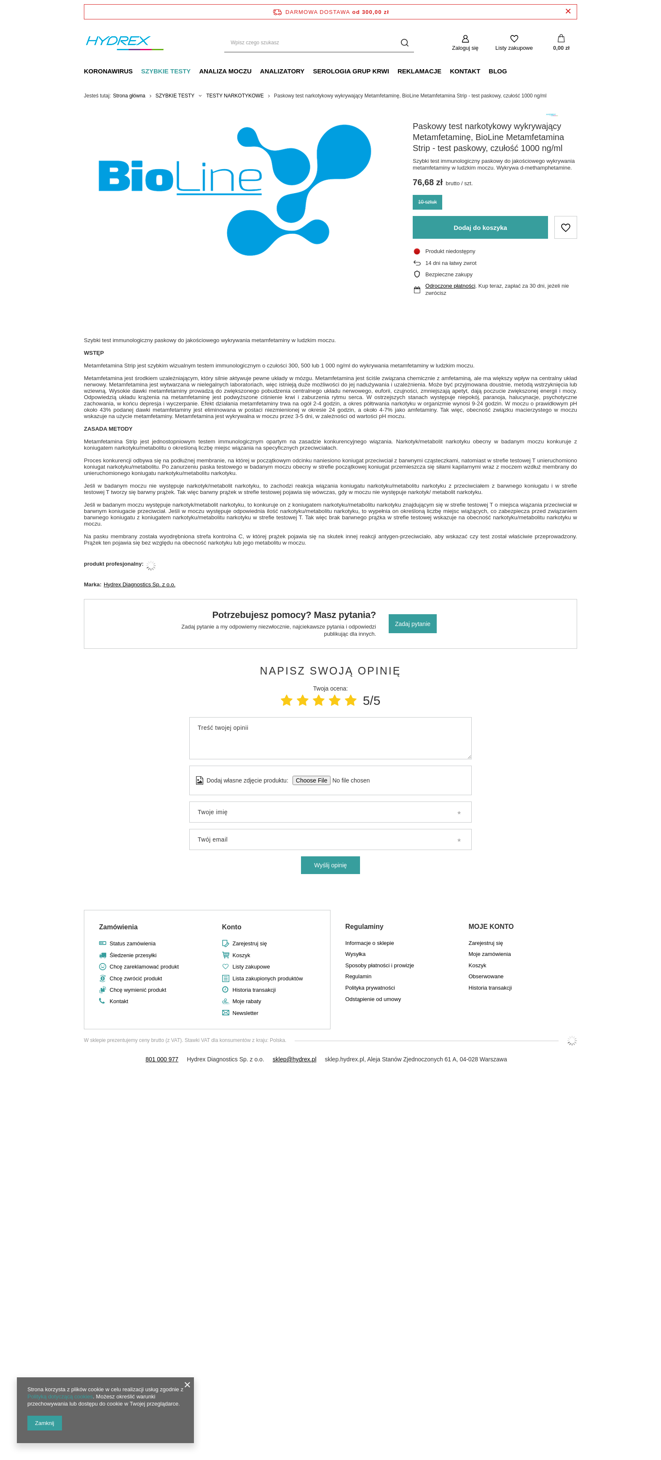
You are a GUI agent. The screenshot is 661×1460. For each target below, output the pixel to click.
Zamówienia (118, 927)
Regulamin (358, 976)
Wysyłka (355, 954)
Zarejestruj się (250, 943)
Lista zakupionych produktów (268, 978)
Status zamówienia (133, 943)
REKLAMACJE (419, 71)
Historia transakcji (254, 990)
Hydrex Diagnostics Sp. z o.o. (140, 584)
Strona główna (129, 96)
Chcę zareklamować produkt (144, 966)
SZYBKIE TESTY (166, 71)
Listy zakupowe (514, 48)
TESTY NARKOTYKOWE (234, 96)
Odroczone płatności (450, 286)
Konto (232, 927)
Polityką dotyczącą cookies (60, 1396)
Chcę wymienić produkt (138, 990)
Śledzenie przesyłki (133, 955)
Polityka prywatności (370, 988)
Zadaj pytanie (412, 624)
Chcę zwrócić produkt (136, 978)
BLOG (498, 71)
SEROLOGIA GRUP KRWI (351, 71)
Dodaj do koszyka (480, 227)
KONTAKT (465, 71)
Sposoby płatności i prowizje (379, 965)
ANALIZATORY (282, 71)
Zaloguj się (465, 48)
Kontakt (119, 1001)
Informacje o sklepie (369, 943)
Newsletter (245, 1013)
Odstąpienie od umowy (373, 999)
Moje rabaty (247, 1001)
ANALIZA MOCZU (225, 71)
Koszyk (241, 955)
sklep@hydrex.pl (295, 1059)
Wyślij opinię (330, 865)
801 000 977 (161, 1059)
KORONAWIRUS (108, 71)
